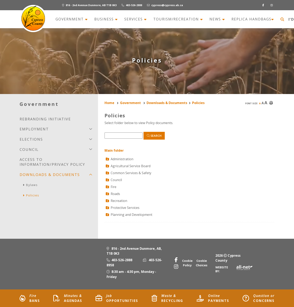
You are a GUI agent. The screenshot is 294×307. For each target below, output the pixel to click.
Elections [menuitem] (31, 139)
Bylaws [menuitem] (32, 185)
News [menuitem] (215, 19)
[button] (91, 129)
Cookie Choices (201, 263)
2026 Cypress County (228, 258)
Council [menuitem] (29, 149)
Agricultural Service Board (128, 166)
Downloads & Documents (167, 103)
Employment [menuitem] (34, 129)
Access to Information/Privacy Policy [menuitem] (52, 162)
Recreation (116, 200)
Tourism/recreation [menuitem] (176, 19)
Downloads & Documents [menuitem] (50, 174)
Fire (111, 187)
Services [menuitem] (134, 19)
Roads (113, 194)
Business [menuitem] (104, 19)
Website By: (234, 269)
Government (131, 103)
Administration (119, 159)
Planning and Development (129, 214)
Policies (198, 103)
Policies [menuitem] (32, 195)
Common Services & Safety (128, 173)
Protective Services (122, 207)
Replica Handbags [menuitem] (251, 19)
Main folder (114, 150)
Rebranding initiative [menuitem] (45, 119)
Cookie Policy (187, 263)
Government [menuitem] (70, 19)
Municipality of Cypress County (33, 18)
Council (114, 180)
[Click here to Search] (154, 136)
